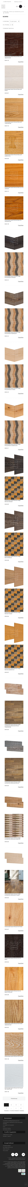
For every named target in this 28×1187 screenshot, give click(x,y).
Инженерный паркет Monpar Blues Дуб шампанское (13, 155)
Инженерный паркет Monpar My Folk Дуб (14, 1056)
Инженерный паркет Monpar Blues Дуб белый (13, 90)
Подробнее (20, 61)
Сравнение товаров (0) (8, 28)
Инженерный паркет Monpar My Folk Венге (13, 959)
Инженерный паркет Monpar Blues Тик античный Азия (13, 221)
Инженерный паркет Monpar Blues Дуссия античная (14, 188)
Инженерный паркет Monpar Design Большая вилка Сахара (12, 389)
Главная (5, 11)
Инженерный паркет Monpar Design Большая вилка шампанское (12, 445)
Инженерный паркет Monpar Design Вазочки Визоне (12, 557)
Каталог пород (7, 1128)
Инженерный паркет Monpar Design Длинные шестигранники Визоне (12, 782)
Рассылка (5, 1150)
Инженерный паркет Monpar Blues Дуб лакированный (13, 122)
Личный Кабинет (7, 1145)
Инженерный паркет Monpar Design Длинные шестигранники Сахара (12, 894)
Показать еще (14, 1098)
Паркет (10, 11)
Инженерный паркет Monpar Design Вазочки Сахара (12, 613)
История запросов (8, 1147)
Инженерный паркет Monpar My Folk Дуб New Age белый (14, 1088)
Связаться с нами (7, 1134)
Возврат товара (7, 1136)
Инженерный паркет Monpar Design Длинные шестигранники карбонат (12, 838)
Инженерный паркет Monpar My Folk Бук (13, 926)
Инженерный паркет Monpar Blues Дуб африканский (13, 57)
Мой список (6, 1149)
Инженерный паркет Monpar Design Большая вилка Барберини (12, 333)
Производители (7, 1130)
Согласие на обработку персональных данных (12, 1123)
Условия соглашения (8, 1125)
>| (20, 1108)
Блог (4, 1126)
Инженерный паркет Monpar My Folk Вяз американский (13, 1024)
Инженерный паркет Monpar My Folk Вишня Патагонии (13, 991)
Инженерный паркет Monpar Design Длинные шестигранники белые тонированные (12, 726)
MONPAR (7, 13)
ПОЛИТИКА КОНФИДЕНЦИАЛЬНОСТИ (11, 1120)
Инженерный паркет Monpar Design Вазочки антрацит (12, 501)
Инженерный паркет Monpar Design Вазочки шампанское (12, 669)
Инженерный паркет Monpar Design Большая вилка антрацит (12, 277)
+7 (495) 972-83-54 (7, 1)
